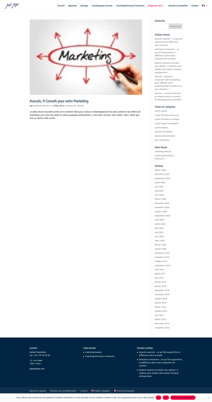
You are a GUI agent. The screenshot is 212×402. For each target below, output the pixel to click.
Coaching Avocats (163, 151)
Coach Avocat (161, 111)
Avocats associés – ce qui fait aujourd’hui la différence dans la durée (168, 41)
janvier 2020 (160, 248)
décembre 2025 (162, 174)
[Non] (208, 397)
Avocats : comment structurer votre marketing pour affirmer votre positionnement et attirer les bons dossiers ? (168, 82)
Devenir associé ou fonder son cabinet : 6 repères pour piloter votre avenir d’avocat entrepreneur (158, 373)
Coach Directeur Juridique (167, 119)
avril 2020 (159, 236)
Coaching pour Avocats (102, 6)
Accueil (61, 6)
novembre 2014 (162, 327)
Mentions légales (38, 390)
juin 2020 (159, 228)
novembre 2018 (162, 294)
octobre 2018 (161, 298)
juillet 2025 (160, 182)
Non (166, 397)
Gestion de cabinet (75, 105)
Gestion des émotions (165, 136)
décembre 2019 (162, 253)
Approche (72, 6)
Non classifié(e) (162, 140)
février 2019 (160, 282)
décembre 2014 (162, 323)
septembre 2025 (162, 178)
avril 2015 (159, 315)
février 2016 (160, 307)
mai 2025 (159, 190)
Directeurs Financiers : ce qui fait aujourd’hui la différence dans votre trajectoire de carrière (160, 362)
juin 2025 (159, 186)
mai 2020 (159, 232)
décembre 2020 (162, 203)
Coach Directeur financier (167, 115)
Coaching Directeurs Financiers (130, 6)
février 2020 (160, 244)
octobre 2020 (161, 211)
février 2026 (160, 170)
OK (158, 397)
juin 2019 (159, 278)
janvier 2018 (160, 302)
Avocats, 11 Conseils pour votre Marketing (59, 101)
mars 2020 (160, 240)
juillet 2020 (160, 224)
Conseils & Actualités (178, 6)
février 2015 (160, 319)
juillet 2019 (160, 273)
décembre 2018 (162, 290)
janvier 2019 (160, 286)
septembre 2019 (162, 265)
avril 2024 (159, 195)
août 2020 (159, 219)
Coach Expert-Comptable (166, 123)
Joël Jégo (84, 6)
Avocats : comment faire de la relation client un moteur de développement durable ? (168, 96)
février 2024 (160, 199)
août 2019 (159, 269)
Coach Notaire (161, 127)
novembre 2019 (162, 257)
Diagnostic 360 (155, 6)
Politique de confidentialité (63, 390)
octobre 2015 (161, 311)
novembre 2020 (162, 207)
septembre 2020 (162, 215)
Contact (195, 6)
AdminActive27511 (42, 105)
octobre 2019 (161, 261)
